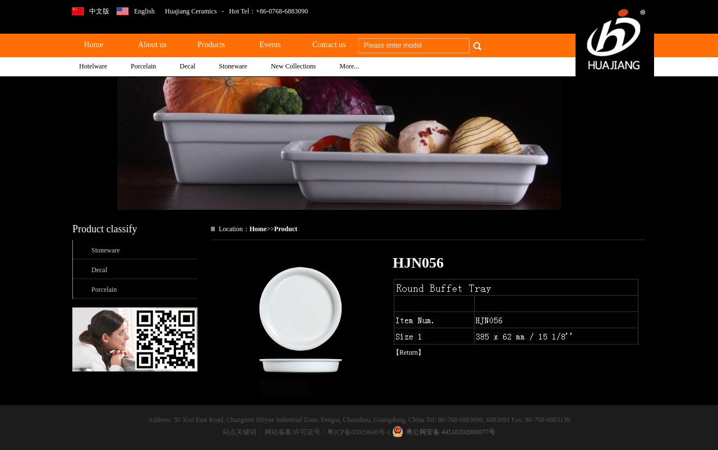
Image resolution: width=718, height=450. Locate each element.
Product (285, 229)
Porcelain (104, 289)
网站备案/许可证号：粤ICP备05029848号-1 (328, 432)
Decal (99, 270)
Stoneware (105, 250)
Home (258, 229)
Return (408, 352)
